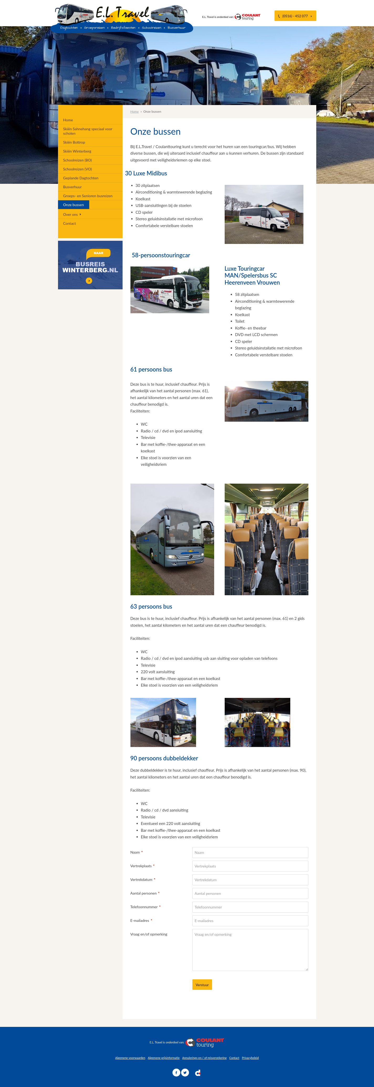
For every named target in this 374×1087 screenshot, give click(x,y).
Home (134, 111)
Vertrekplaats (141, 865)
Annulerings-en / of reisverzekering (204, 1057)
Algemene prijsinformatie (164, 1057)
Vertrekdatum (141, 879)
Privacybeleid (250, 1057)
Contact (234, 1057)
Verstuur (202, 985)
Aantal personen (143, 892)
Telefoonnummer (143, 906)
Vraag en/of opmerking (148, 934)
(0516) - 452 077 (295, 16)
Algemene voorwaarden (130, 1057)
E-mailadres (139, 920)
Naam (135, 851)
